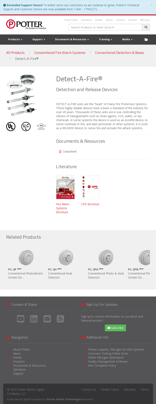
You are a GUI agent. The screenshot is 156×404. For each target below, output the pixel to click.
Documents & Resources (72, 39)
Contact (132, 20)
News (17, 353)
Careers (120, 20)
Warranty (130, 389)
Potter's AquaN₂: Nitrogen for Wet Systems (116, 349)
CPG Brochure (90, 204)
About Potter (21, 349)
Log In (145, 20)
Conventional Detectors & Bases (119, 52)
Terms (144, 389)
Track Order (71, 20)
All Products (15, 52)
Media (127, 39)
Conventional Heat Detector (66, 263)
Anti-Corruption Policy (102, 365)
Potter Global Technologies (64, 399)
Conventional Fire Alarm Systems (59, 52)
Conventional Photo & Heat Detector (106, 263)
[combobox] (105, 27)
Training (105, 39)
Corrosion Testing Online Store (108, 353)
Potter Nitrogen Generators (106, 357)
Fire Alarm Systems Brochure (62, 208)
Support (38, 39)
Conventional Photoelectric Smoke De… (26, 263)
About (109, 20)
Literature (86, 20)
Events (98, 20)
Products (15, 39)
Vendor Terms (110, 389)
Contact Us (88, 389)
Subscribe (115, 328)
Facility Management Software (108, 361)
